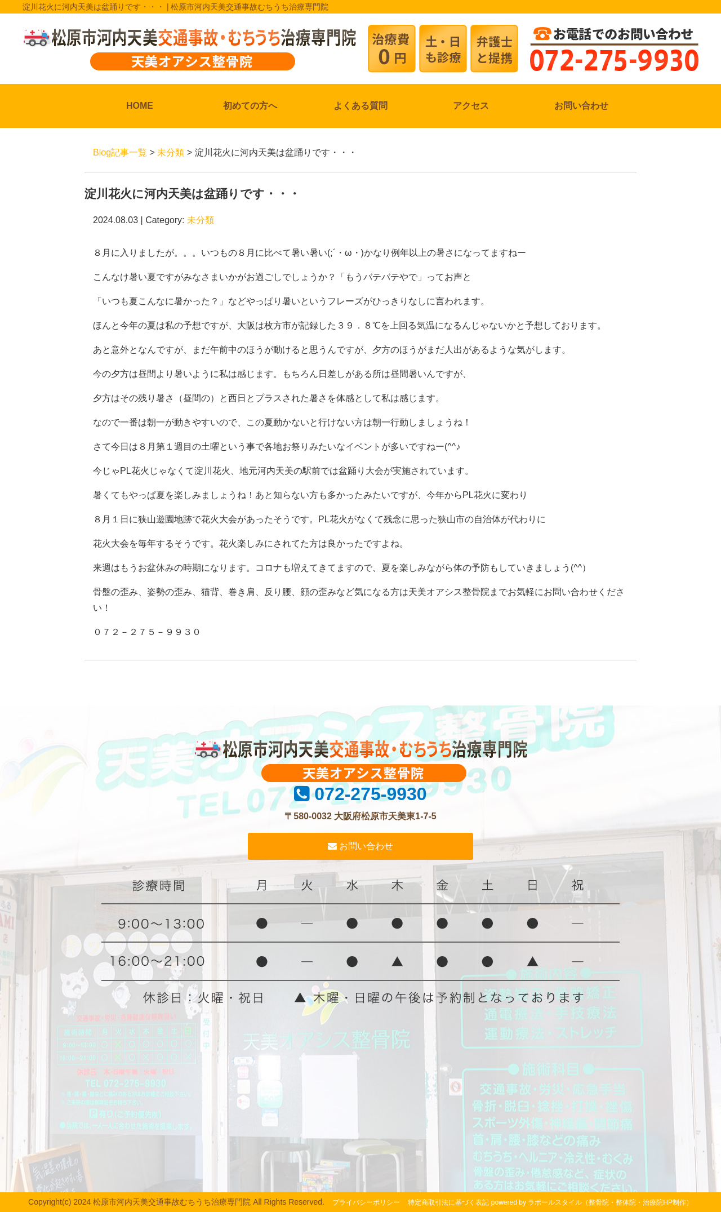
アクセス (471, 105)
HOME (139, 105)
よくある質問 (360, 105)
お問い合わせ (581, 105)
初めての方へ (250, 105)
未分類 (170, 152)
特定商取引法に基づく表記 (448, 1202)
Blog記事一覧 (120, 152)
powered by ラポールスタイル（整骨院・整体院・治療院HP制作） (592, 1202)
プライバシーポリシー (366, 1202)
